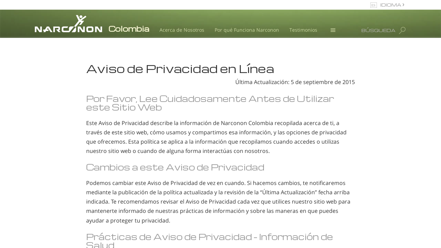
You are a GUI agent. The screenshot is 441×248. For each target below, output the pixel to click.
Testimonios (303, 30)
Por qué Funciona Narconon (247, 30)
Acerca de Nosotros (182, 30)
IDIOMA (391, 5)
